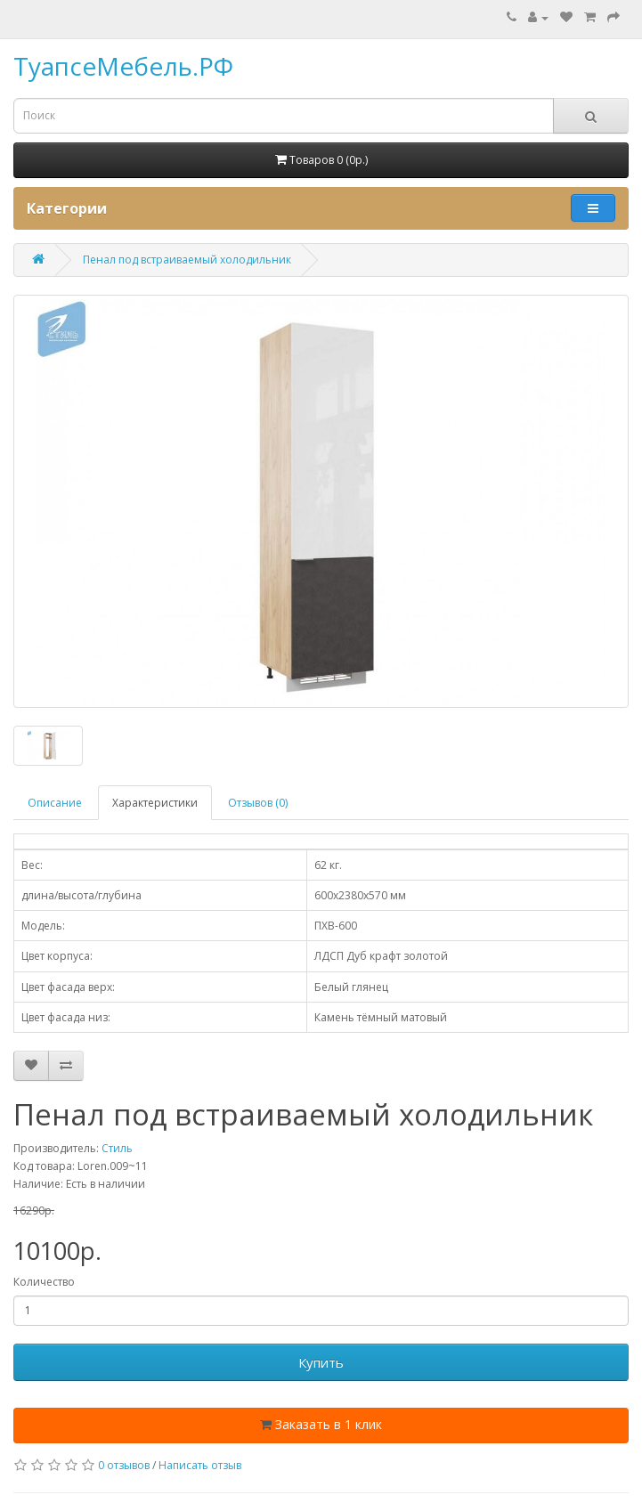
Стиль (117, 1148)
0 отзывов (124, 1465)
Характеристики (155, 802)
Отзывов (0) (258, 802)
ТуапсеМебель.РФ (123, 66)
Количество (44, 1281)
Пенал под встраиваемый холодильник (187, 259)
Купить (321, 1362)
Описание (55, 802)
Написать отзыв (199, 1465)
